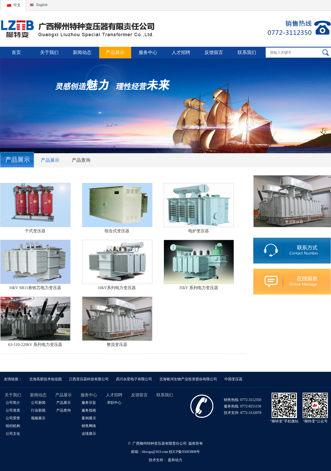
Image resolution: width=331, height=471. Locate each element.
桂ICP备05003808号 (184, 452)
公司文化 (13, 434)
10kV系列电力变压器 (117, 287)
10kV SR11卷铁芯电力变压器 (35, 287)
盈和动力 (175, 460)
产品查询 (81, 160)
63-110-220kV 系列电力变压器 (35, 344)
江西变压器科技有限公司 (89, 379)
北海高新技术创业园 (45, 379)
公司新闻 (38, 403)
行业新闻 (38, 410)
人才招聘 (181, 52)
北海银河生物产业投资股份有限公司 (188, 379)
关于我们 (49, 52)
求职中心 (114, 403)
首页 (16, 52)
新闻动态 (82, 52)
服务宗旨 (89, 403)
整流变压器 (117, 344)
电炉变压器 (198, 231)
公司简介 (13, 403)
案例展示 (89, 418)
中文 (17, 5)
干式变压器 (35, 231)
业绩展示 (89, 434)
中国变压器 (233, 379)
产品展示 (115, 52)
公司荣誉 (13, 418)
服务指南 (89, 410)
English (42, 5)
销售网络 (89, 426)
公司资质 (13, 410)
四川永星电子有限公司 (134, 379)
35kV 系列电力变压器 (198, 287)
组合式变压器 (117, 231)
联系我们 (247, 52)
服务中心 (148, 52)
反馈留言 (213, 52)
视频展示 (38, 418)
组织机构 (13, 426)
